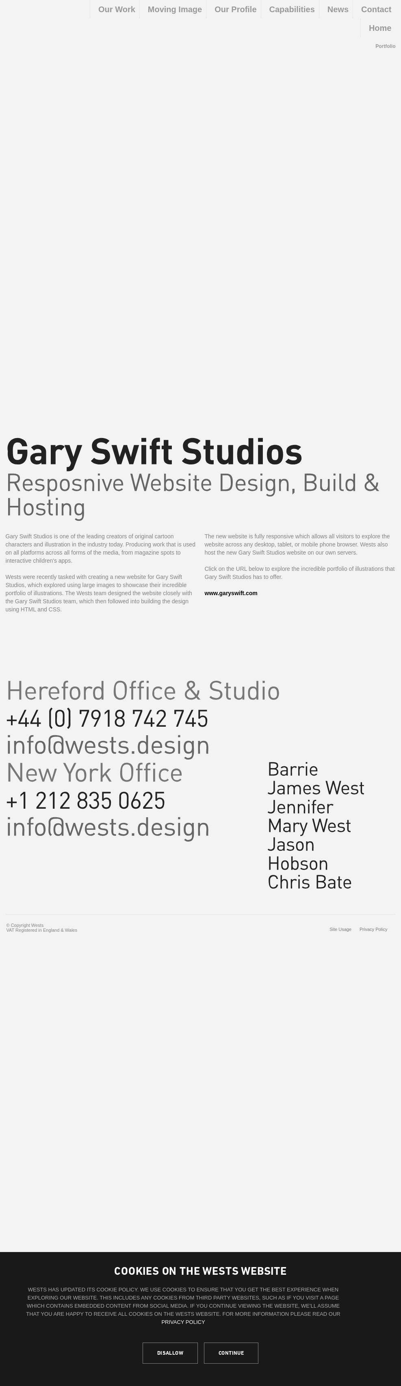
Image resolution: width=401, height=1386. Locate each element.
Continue (231, 1353)
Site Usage (340, 929)
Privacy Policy (183, 1322)
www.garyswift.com (231, 593)
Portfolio (385, 46)
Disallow (170, 1353)
